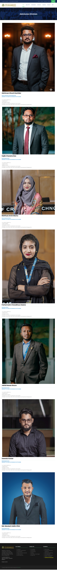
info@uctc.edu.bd (4, 565)
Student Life (33, 558)
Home (23, 4)
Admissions (39, 4)
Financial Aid (33, 553)
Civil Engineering (47, 557)
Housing (32, 556)
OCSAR (42, 1)
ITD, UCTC (19, 570)
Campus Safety (19, 555)
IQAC (53, 4)
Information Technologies (35, 557)
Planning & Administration (21, 553)
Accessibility (33, 552)
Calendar (45, 1)
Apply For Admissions (48, 559)
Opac (39, 1)
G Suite (49, 1)
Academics (44, 4)
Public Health (47, 552)
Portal (53, 1)
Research (48, 4)
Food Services (33, 555)
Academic (19, 552)
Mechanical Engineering (49, 556)
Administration (33, 4)
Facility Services (19, 557)
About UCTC (28, 4)
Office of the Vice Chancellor (22, 556)
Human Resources (20, 558)
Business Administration (49, 558)
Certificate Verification (49, 560)
